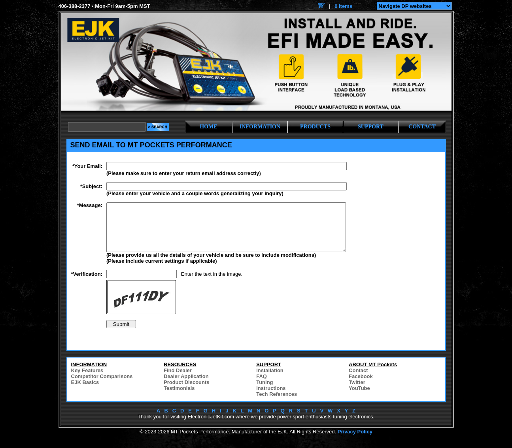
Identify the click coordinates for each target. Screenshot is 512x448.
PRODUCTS (315, 127)
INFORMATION (260, 127)
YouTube (359, 398)
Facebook (361, 386)
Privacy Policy (355, 441)
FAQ (261, 386)
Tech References (276, 404)
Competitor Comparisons (102, 386)
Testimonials (179, 398)
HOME (208, 127)
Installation (269, 380)
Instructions (270, 398)
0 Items (343, 6)
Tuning (264, 392)
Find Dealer (178, 380)
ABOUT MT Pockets (373, 374)
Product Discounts (187, 392)
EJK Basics (85, 392)
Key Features (87, 380)
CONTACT (422, 127)
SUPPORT (371, 127)
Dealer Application (186, 386)
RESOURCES (180, 374)
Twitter (357, 392)
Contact (358, 380)
